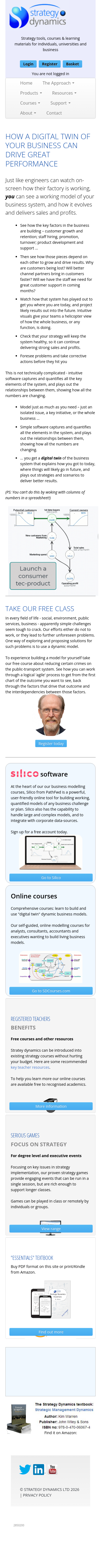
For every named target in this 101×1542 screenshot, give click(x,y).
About (28, 113)
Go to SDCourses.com (51, 990)
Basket (72, 63)
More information (51, 1106)
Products (31, 93)
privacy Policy (37, 1495)
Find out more (51, 1331)
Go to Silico (51, 877)
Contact (54, 113)
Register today (51, 743)
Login (28, 63)
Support (60, 103)
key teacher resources (30, 1067)
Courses (30, 103)
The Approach (58, 83)
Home (26, 83)
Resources (64, 93)
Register (49, 63)
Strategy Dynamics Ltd (46, 1489)
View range (51, 1228)
